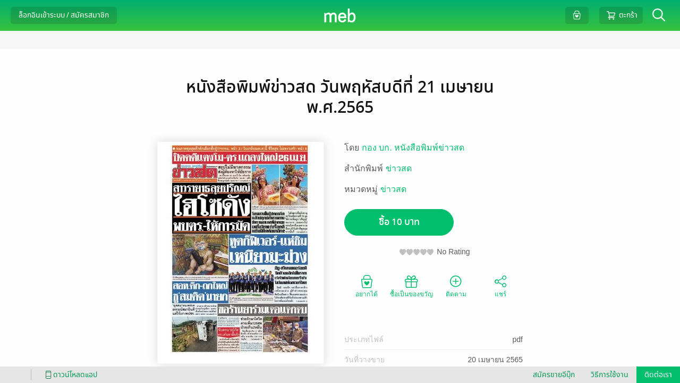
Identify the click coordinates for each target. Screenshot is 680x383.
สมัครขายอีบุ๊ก (554, 374)
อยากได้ (366, 285)
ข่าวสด (399, 168)
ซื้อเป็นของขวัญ (411, 285)
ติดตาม (456, 285)
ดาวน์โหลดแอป (69, 374)
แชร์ (500, 285)
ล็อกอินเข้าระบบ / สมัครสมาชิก (64, 15)
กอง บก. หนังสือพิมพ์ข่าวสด (413, 147)
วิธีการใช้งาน (609, 374)
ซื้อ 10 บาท (399, 222)
